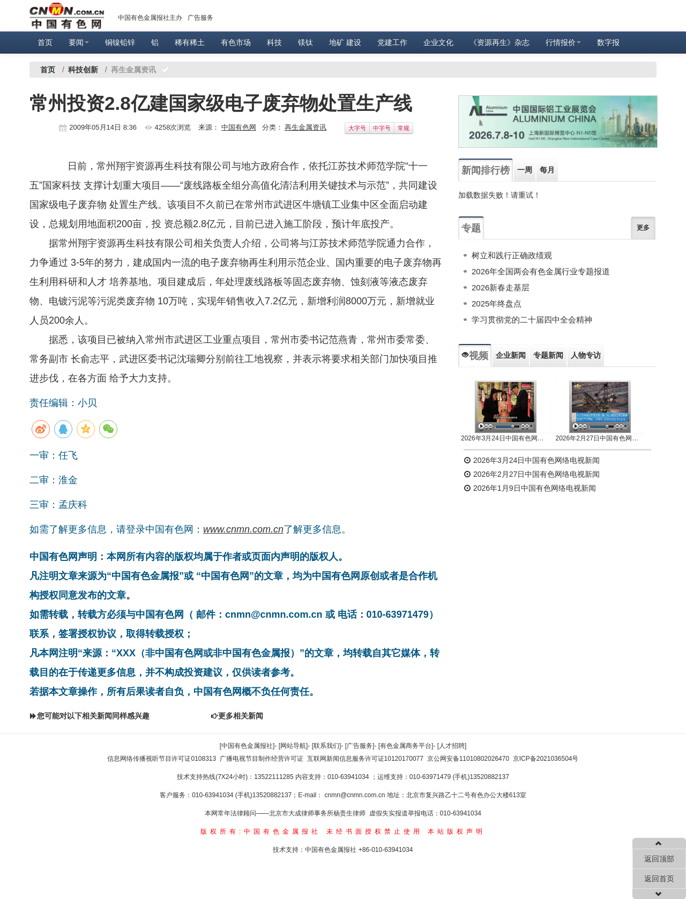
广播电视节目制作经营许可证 (261, 758)
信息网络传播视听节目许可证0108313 (161, 758)
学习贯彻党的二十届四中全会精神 (532, 319)
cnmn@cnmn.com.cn (356, 795)
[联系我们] (326, 746)
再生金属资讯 (305, 127)
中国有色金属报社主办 (150, 17)
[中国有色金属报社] (247, 746)
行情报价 (563, 42)
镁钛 (305, 42)
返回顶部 (659, 859)
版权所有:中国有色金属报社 (260, 831)
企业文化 (438, 42)
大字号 (357, 128)
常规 (403, 128)
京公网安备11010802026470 (468, 758)
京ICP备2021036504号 (546, 758)
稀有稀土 (190, 42)
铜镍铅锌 (120, 42)
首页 (45, 42)
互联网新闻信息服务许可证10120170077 (365, 758)
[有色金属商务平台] (406, 746)
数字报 (608, 42)
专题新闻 (548, 355)
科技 (274, 42)
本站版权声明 (457, 831)
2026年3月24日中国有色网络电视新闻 (505, 438)
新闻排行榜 (485, 170)
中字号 (382, 128)
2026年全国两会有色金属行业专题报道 (541, 271)
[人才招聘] (452, 746)
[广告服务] (360, 746)
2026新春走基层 (501, 287)
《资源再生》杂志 (499, 42)
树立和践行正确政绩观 (512, 255)
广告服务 (200, 17)
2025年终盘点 (496, 303)
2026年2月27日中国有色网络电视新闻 (600, 438)
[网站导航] (293, 746)
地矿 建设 (345, 42)
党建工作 (392, 42)
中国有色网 (238, 127)
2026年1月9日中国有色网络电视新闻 (530, 488)
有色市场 (236, 42)
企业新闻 (511, 355)
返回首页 (659, 878)
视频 (474, 355)
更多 (643, 227)
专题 (471, 228)
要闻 (79, 42)
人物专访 (586, 355)
